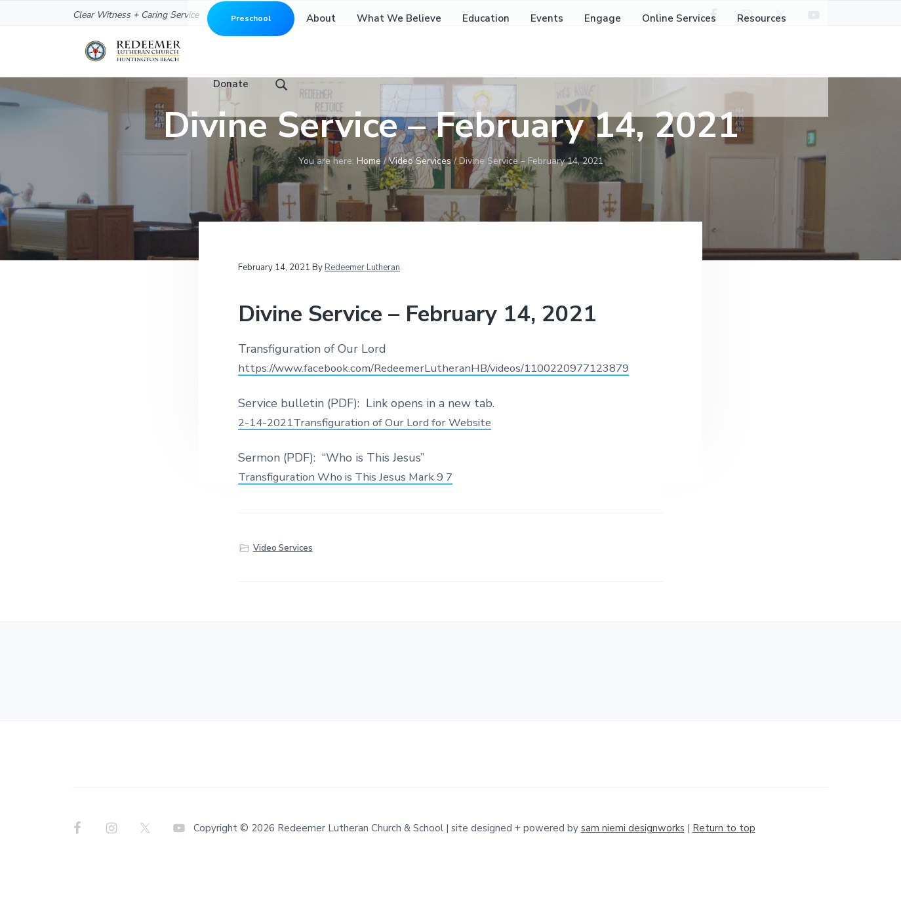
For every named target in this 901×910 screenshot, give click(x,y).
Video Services (283, 589)
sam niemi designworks (633, 869)
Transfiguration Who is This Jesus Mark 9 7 (354, 518)
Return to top (723, 869)
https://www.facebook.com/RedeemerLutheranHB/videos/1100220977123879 (449, 409)
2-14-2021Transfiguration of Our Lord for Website (375, 463)
